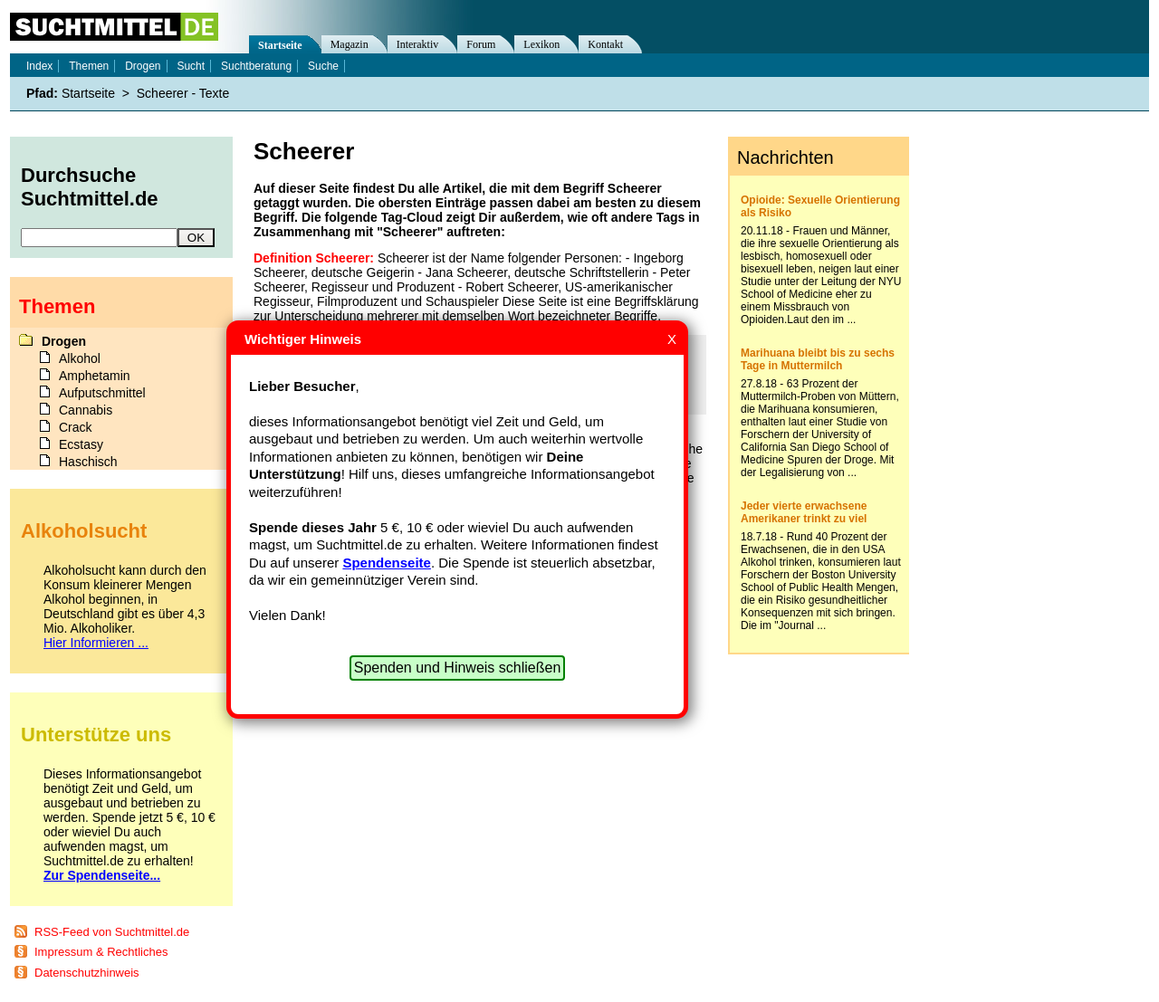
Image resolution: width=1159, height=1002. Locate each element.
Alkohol (80, 358)
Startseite (280, 45)
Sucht (191, 66)
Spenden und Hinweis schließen (457, 667)
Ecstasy (81, 444)
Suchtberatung (256, 66)
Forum (480, 44)
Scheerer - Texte (183, 93)
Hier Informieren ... (95, 642)
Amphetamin (94, 375)
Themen (89, 66)
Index (39, 66)
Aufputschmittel (102, 393)
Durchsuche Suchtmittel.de (89, 187)
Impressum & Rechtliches (101, 952)
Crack (75, 427)
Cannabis (85, 410)
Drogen (142, 66)
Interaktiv (418, 44)
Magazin (349, 44)
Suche (323, 66)
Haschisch (88, 461)
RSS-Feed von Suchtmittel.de (111, 932)
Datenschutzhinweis (86, 972)
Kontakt (605, 44)
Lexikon (541, 44)
